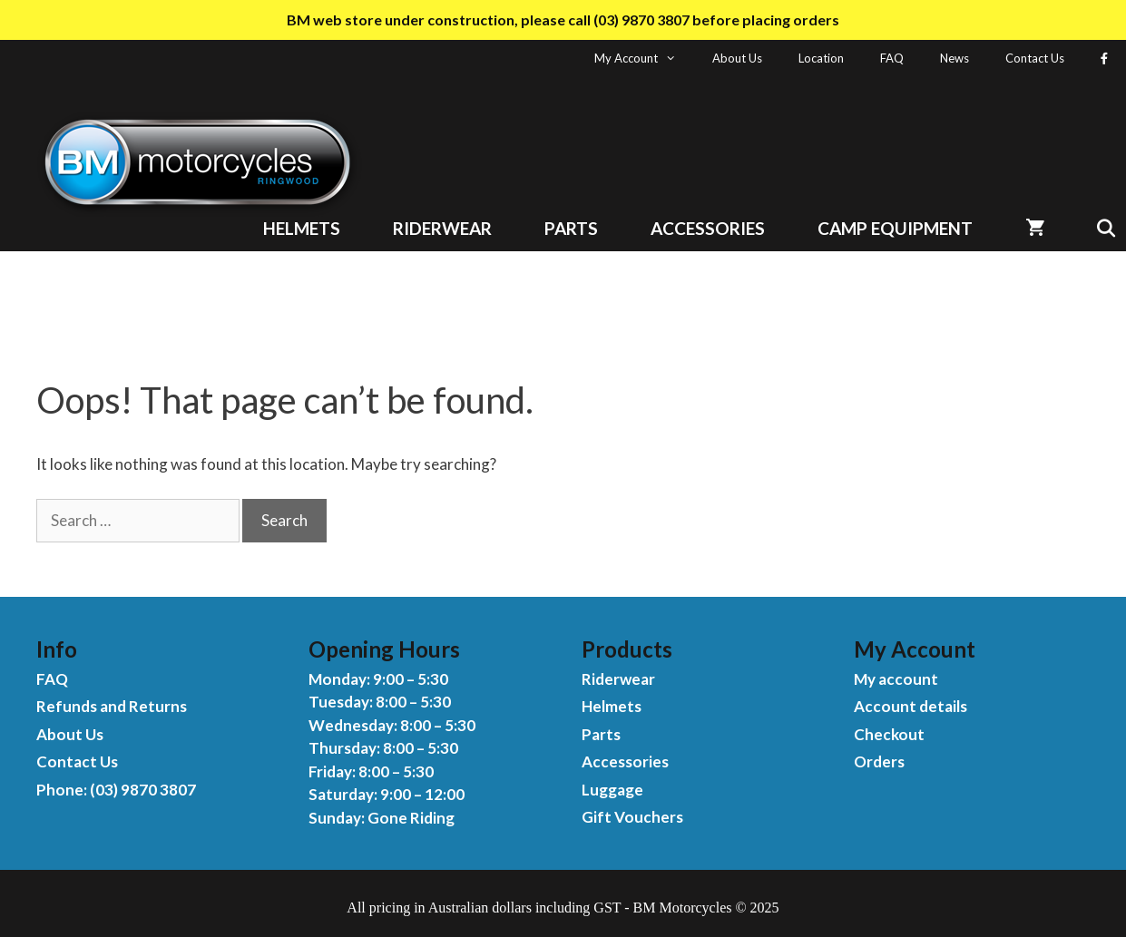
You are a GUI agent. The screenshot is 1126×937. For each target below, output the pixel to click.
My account (896, 678)
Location (821, 58)
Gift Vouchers (632, 816)
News (954, 58)
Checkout (889, 734)
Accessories (708, 228)
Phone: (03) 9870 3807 (116, 789)
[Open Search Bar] (1098, 228)
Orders (879, 761)
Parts (571, 228)
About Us (737, 58)
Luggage (612, 789)
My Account (644, 58)
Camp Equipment (895, 228)
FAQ (892, 58)
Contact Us (1034, 58)
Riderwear (442, 228)
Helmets (301, 228)
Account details (910, 706)
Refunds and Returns (111, 706)
